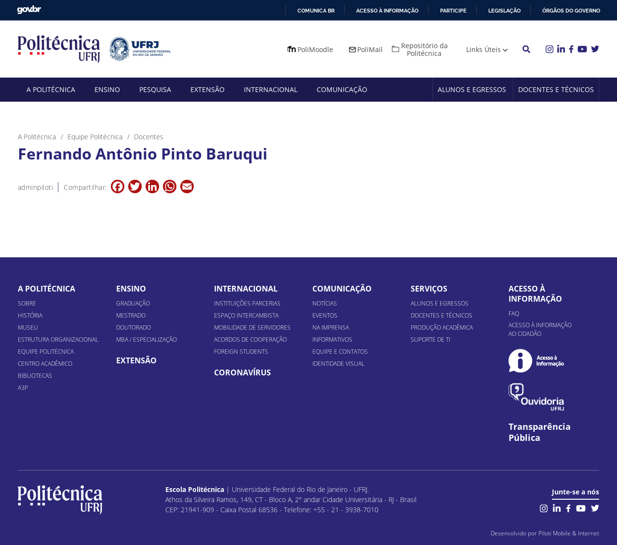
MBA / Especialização (146, 339)
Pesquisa (155, 89)
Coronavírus (242, 372)
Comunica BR (316, 10)
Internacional (270, 89)
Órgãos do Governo (571, 10)
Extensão (207, 89)
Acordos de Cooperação (250, 339)
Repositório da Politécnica (424, 49)
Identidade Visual (338, 363)
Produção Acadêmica (442, 327)
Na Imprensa (330, 327)
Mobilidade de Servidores (252, 327)
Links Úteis (483, 49)
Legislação (504, 10)
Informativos (332, 339)
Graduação (133, 303)
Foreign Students (241, 351)
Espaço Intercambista (246, 315)
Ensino (107, 89)
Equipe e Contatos (340, 351)
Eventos (324, 315)
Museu (28, 327)
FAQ (514, 313)
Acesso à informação (387, 10)
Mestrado (131, 315)
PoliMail (370, 49)
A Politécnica (51, 89)
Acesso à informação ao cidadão (540, 329)
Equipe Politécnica (46, 351)
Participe (453, 10)
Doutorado (133, 327)
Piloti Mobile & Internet (568, 533)
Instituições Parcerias (247, 303)
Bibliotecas (35, 376)
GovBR (29, 9)
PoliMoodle (315, 49)
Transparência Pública (540, 432)
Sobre (27, 303)
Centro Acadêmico (45, 363)
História (30, 315)
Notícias (324, 303)
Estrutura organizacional (58, 339)
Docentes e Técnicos (556, 89)
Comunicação (342, 89)
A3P (23, 388)
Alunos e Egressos (472, 89)
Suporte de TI (430, 339)
